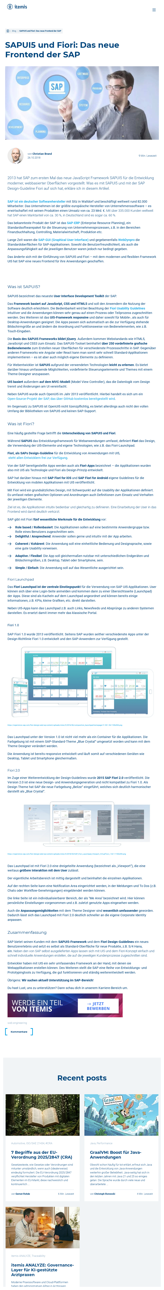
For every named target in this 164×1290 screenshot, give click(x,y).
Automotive (18, 1143)
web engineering (17, 1022)
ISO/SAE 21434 (35, 1143)
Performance (104, 1143)
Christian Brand (42, 153)
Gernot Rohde (23, 1193)
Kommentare (19, 1031)
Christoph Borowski (104, 1193)
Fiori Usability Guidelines (127, 308)
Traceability (38, 1255)
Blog (14, 31)
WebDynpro (126, 240)
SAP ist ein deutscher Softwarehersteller (37, 201)
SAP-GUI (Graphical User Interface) (63, 240)
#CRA (48, 1143)
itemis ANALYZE (21, 1255)
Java (93, 1143)
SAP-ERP (73, 223)
